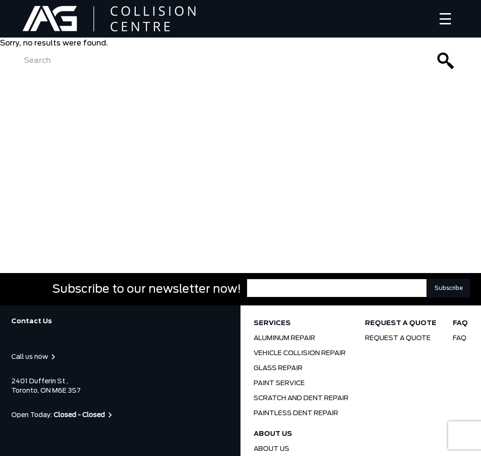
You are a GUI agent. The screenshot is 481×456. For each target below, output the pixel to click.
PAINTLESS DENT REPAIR (296, 413)
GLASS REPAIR (278, 368)
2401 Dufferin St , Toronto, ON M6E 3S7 (46, 386)
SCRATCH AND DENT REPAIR (301, 398)
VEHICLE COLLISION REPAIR (300, 353)
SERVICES (272, 323)
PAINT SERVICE (279, 383)
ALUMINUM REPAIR (284, 338)
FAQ (460, 323)
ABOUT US (273, 434)
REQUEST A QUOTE (400, 323)
